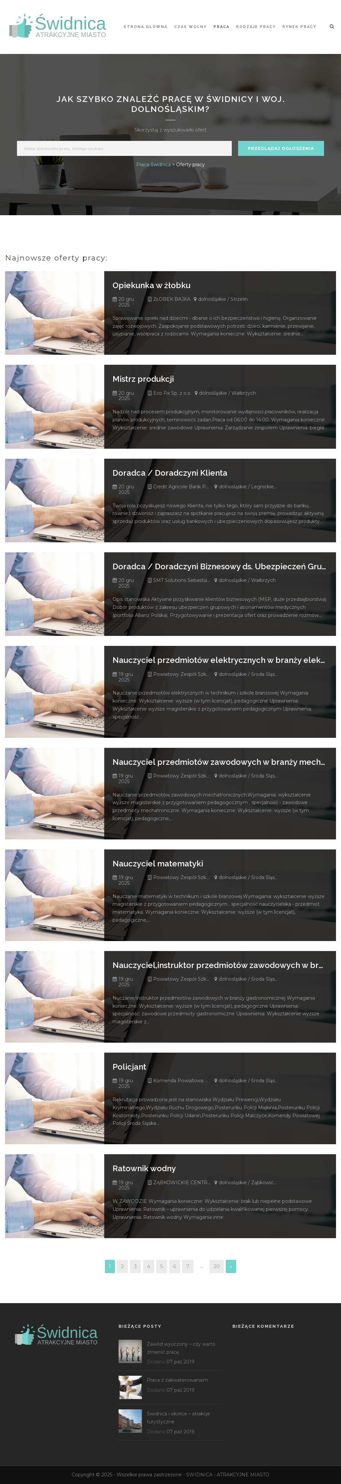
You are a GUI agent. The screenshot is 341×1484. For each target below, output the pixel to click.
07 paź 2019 (180, 1362)
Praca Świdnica (153, 165)
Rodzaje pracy (256, 27)
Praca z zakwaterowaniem (177, 1380)
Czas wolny (190, 27)
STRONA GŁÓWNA (146, 27)
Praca (221, 27)
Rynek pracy (299, 27)
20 (216, 1266)
